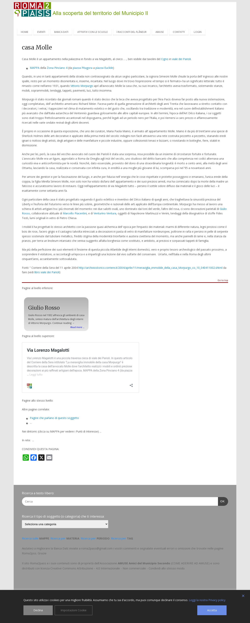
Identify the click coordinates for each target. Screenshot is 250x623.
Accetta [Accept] (212, 610)
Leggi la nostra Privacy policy (207, 600)
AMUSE (159, 32)
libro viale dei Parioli (46, 272)
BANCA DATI (61, 32)
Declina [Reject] (38, 610)
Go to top (223, 280)
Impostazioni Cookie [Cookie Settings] (74, 610)
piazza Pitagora (82, 68)
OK (221, 501)
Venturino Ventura (105, 213)
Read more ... (77, 327)
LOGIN (198, 32)
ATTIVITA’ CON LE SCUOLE (92, 32)
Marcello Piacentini (75, 213)
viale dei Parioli (181, 59)
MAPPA (34, 68)
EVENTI (41, 32)
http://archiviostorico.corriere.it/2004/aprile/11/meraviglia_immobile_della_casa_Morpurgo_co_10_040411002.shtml (150, 268)
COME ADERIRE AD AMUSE (190, 563)
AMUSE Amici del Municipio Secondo (144, 563)
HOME (24, 32)
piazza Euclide (104, 68)
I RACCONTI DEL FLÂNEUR (131, 32)
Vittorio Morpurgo (82, 86)
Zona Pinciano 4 (57, 68)
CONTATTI (179, 32)
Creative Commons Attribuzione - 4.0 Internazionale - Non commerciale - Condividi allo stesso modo (117, 568)
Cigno (164, 59)
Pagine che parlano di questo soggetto (54, 418)
